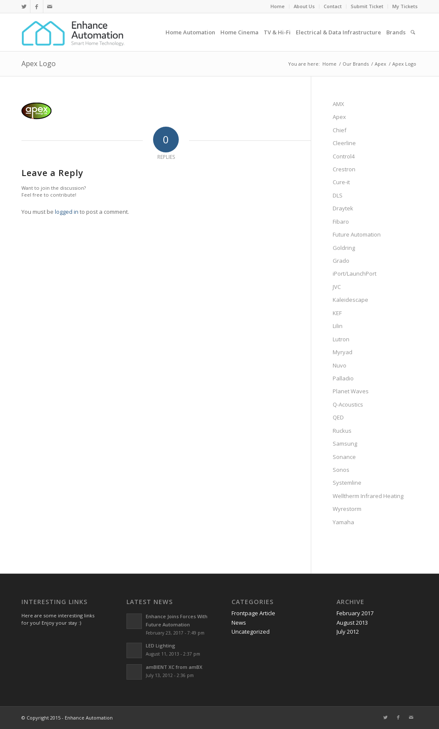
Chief (339, 130)
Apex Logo (38, 63)
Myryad (342, 352)
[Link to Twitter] (24, 6)
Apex (339, 117)
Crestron (344, 169)
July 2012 (348, 631)
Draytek (343, 208)
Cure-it (341, 182)
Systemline (347, 482)
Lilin (338, 326)
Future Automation (357, 234)
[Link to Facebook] (36, 6)
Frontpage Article (253, 613)
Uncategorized (251, 631)
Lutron (341, 339)
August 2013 (352, 622)
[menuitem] (277, 6)
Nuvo (339, 365)
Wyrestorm (347, 509)
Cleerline (344, 143)
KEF (337, 313)
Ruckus (342, 430)
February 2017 (355, 613)
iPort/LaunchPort (354, 273)
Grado (341, 260)
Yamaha (343, 522)
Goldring (344, 248)
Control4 (344, 156)
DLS (338, 195)
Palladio (343, 378)
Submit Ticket (367, 6)
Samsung (345, 443)
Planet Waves (351, 391)
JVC (337, 287)
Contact (333, 6)
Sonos (341, 470)
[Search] (413, 32)
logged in (66, 212)
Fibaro (341, 221)
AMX (338, 104)
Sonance (344, 457)
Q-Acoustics (348, 404)
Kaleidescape (350, 300)
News (239, 622)
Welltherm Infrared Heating (368, 496)
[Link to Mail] (49, 6)
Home (278, 6)
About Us (304, 6)
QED (338, 417)
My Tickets (405, 6)
